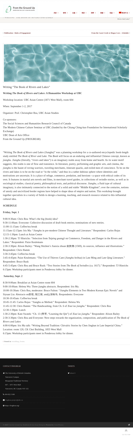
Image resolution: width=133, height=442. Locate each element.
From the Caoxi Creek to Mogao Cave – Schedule (110, 33)
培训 (83, 13)
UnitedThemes (59, 425)
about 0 (72, 373)
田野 (92, 13)
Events (22, 341)
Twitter (129, 425)
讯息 (111, 13)
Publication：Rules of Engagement (17, 33)
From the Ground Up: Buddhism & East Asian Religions (26, 425)
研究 (64, 13)
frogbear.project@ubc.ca (14, 400)
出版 (73, 13)
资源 (101, 13)
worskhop (15, 341)
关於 (55, 13)
